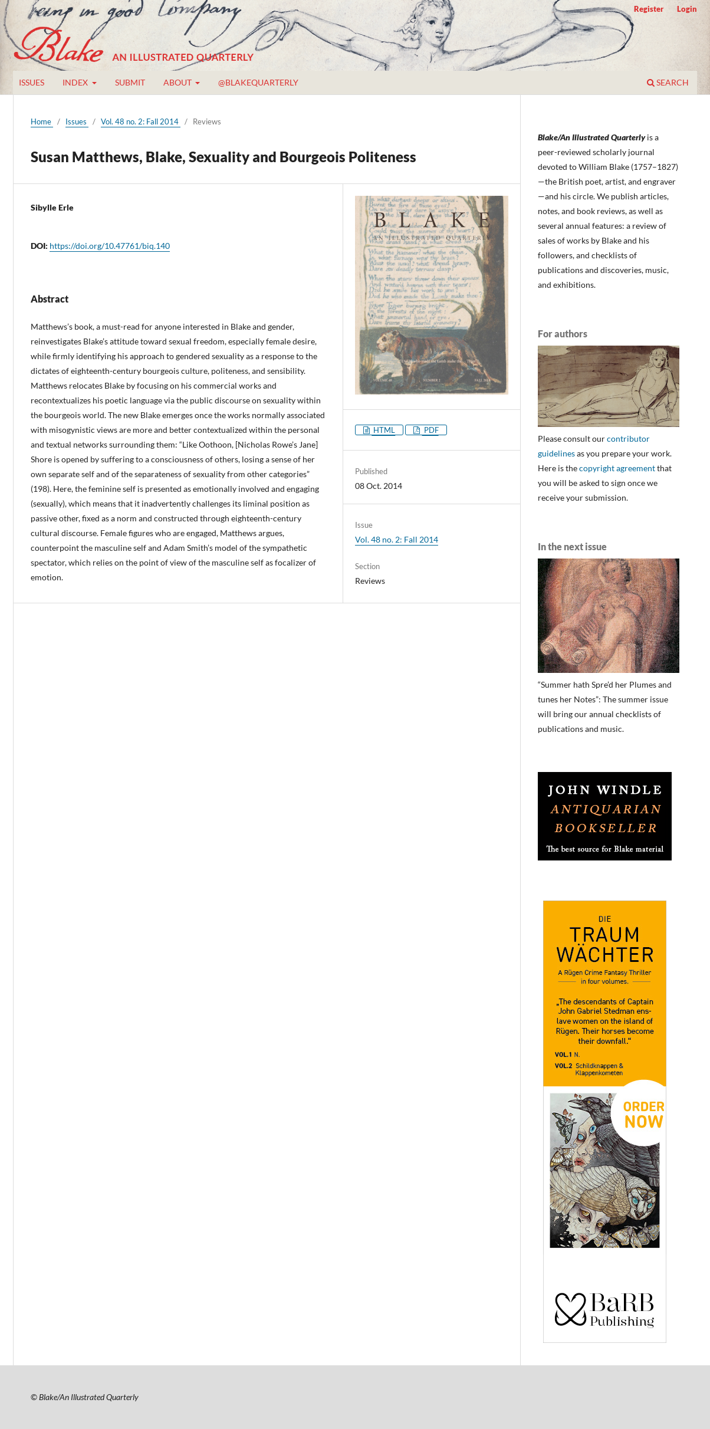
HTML (383, 430)
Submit (130, 82)
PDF (430, 430)
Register (648, 9)
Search (668, 82)
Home (42, 121)
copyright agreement (617, 468)
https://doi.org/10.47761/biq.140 (110, 246)
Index (76, 82)
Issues (31, 82)
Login (687, 9)
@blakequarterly (258, 82)
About (178, 82)
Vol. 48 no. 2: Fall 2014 (140, 121)
